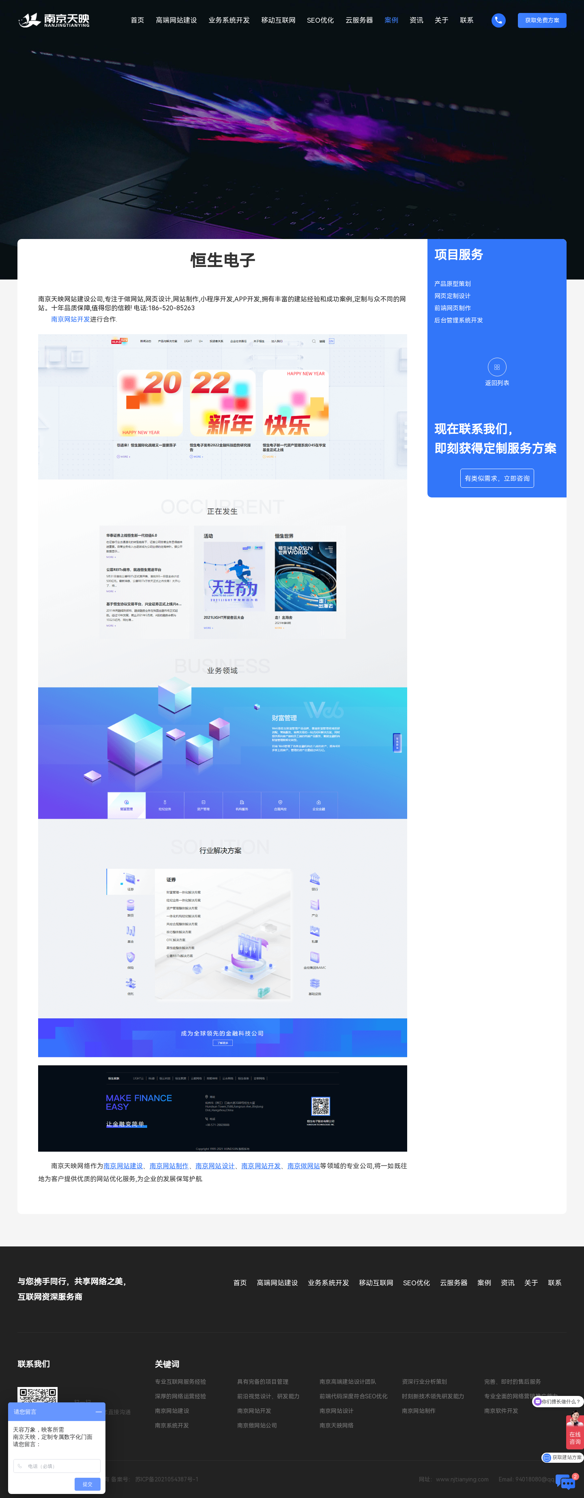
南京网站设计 (215, 1166)
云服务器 (359, 20)
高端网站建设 (176, 20)
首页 (137, 20)
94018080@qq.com (541, 1479)
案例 (391, 20)
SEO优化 (320, 20)
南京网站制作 (169, 1166)
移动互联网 (278, 20)
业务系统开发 (229, 20)
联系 (467, 20)
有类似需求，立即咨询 (497, 478)
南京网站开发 (261, 1166)
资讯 (416, 20)
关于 (442, 20)
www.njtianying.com (462, 1479)
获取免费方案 (542, 20)
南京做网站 (304, 1166)
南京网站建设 (123, 1166)
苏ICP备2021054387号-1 (167, 1479)
